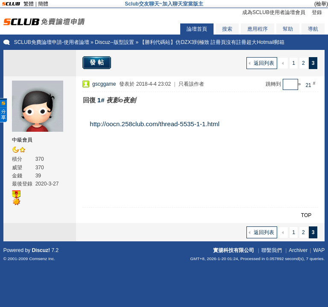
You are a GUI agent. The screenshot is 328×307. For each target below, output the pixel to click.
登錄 (317, 12)
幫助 (288, 29)
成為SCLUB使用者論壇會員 (273, 12)
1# (101, 100)
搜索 (227, 29)
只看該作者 (191, 84)
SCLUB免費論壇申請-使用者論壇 (51, 42)
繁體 (28, 4)
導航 (313, 29)
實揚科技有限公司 (233, 250)
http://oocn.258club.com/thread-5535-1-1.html (155, 123)
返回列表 (264, 63)
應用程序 (257, 29)
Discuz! (41, 250)
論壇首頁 (197, 29)
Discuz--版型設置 (114, 42)
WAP (319, 250)
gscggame (104, 84)
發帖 (98, 62)
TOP (306, 215)
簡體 (43, 4)
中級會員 (22, 140)
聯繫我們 (271, 250)
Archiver (298, 250)
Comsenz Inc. (42, 258)
